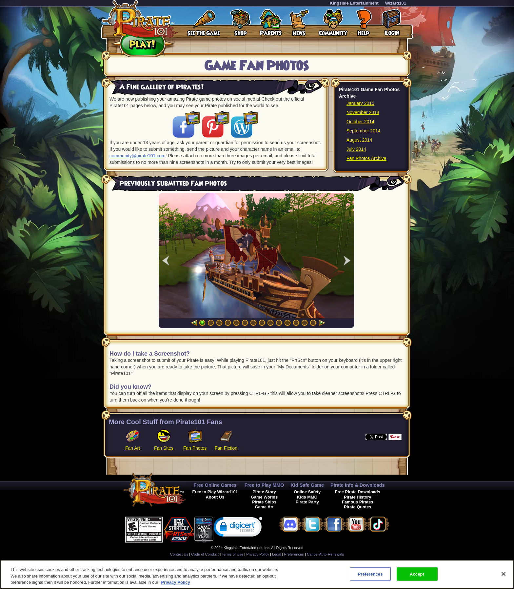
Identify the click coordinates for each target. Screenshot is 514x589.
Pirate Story (264, 491)
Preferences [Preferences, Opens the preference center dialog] (370, 573)
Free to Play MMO (264, 485)
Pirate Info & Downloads (357, 485)
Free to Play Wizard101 (215, 491)
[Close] (503, 574)
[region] (257, 574)
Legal (276, 554)
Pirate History (357, 497)
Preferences (294, 554)
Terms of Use (232, 554)
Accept (417, 573)
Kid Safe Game (307, 485)
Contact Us (179, 554)
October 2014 (360, 121)
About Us (215, 497)
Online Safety (307, 491)
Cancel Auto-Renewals (325, 554)
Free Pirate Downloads (357, 491)
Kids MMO (307, 497)
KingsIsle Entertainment (354, 3)
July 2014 (356, 149)
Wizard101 (395, 3)
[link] (238, 528)
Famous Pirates (357, 502)
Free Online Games (214, 485)
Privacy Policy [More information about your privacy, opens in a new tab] (175, 582)
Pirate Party (307, 502)
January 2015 (360, 103)
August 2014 (359, 140)
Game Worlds (264, 497)
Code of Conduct (205, 554)
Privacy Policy (257, 554)
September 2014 (363, 130)
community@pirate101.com (137, 155)
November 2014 (362, 112)
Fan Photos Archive (366, 158)
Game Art (264, 506)
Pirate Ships (264, 502)
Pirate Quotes (357, 506)
